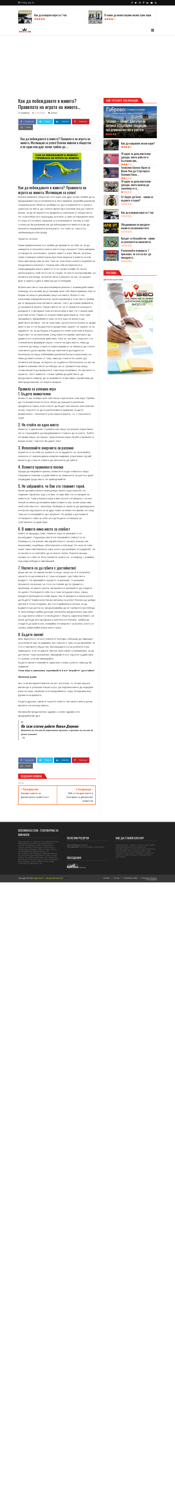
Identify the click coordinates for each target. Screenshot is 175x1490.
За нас (117, 878)
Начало (107, 878)
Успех (54, 112)
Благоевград (73, 844)
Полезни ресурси (149, 878)
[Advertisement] (28, 65)
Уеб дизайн (73, 846)
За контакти (152, 879)
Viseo (66, 878)
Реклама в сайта (131, 878)
